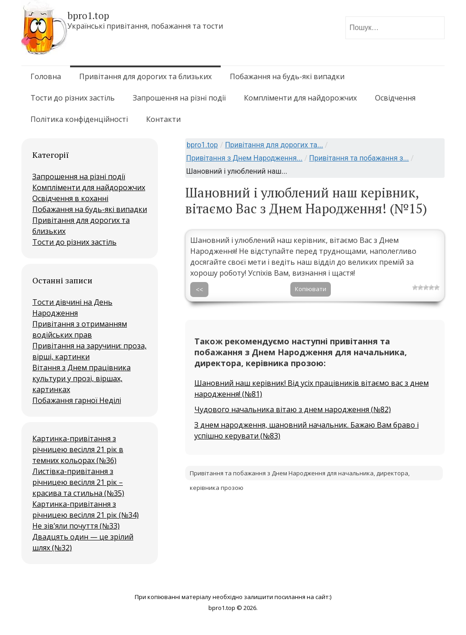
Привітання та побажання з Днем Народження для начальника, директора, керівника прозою (300, 474)
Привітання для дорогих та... (274, 145)
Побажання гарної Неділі (76, 400)
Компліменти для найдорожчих (300, 98)
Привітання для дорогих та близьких (145, 76)
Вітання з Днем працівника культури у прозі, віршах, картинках (81, 378)
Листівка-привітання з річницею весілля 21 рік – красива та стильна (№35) (78, 482)
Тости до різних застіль (72, 98)
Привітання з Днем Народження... (244, 158)
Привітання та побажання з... (359, 158)
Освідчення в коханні (70, 198)
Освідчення (395, 98)
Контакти (163, 119)
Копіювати (310, 289)
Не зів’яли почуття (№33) (76, 526)
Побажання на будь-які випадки (287, 76)
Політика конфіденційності (79, 119)
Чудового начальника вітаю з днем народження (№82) (292, 409)
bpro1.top (202, 145)
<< (199, 289)
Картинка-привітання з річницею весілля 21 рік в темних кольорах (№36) (77, 449)
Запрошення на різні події (179, 98)
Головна (45, 76)
